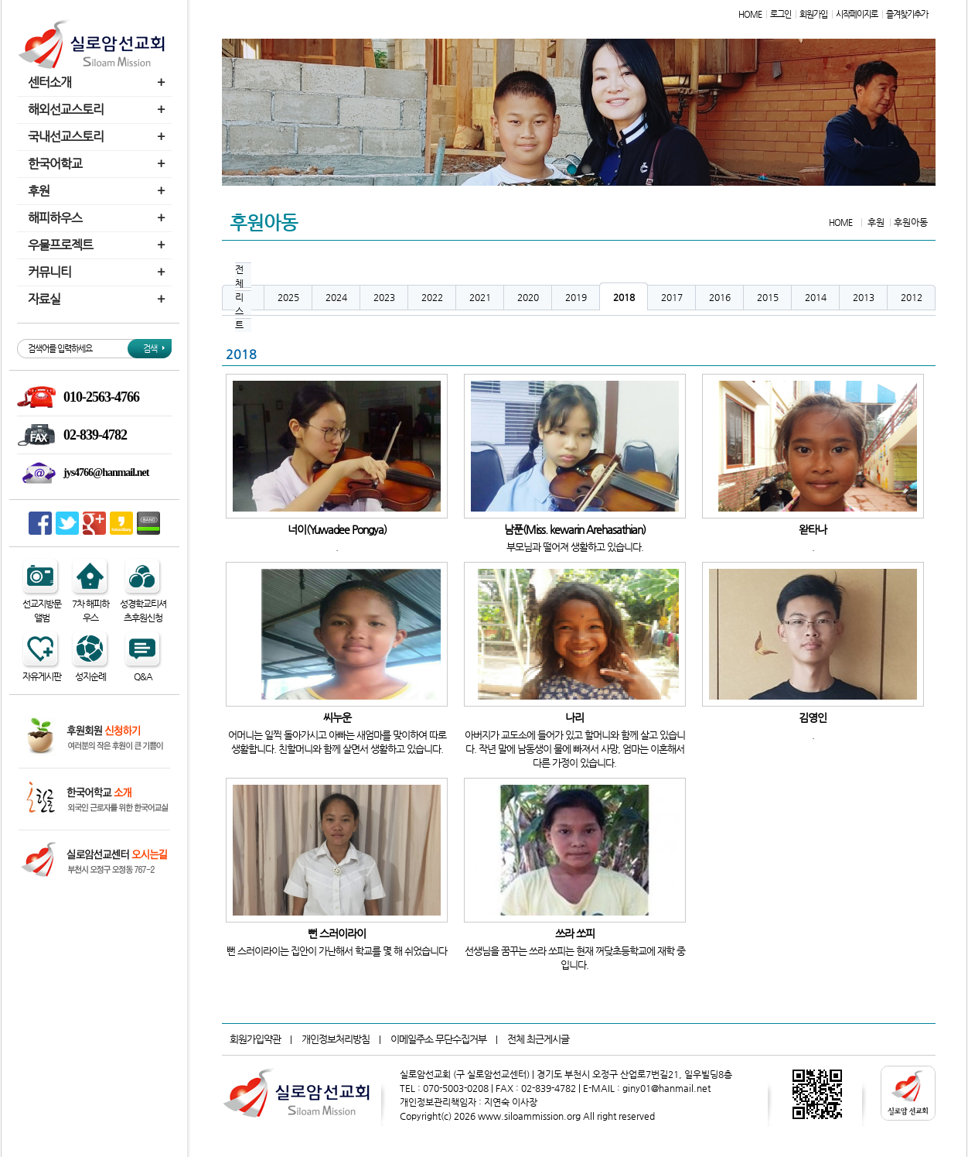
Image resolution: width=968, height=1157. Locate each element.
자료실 (98, 299)
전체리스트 (239, 297)
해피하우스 (98, 218)
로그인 (780, 14)
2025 (288, 297)
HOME (750, 14)
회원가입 (813, 14)
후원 (98, 190)
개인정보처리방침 (336, 1039)
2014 (816, 297)
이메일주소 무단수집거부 (438, 1039)
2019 (576, 297)
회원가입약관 (255, 1039)
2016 (720, 297)
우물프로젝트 (98, 245)
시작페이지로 (857, 14)
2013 (863, 297)
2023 (384, 297)
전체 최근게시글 (538, 1039)
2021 (480, 297)
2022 (432, 297)
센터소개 (98, 82)
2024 (336, 297)
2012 (911, 297)
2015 (768, 297)
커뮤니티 (98, 272)
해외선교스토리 (98, 109)
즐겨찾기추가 (907, 14)
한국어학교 (98, 163)
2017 (672, 297)
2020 (528, 297)
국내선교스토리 (98, 136)
